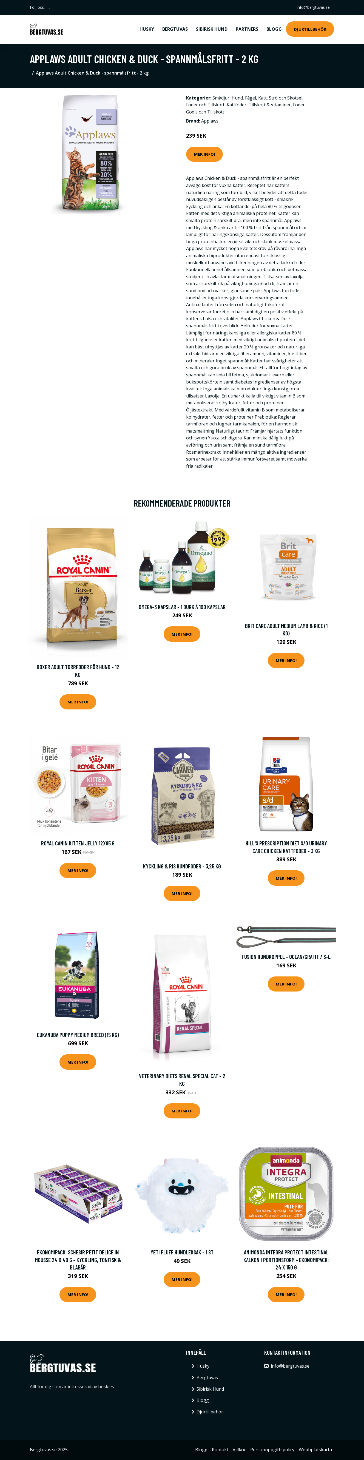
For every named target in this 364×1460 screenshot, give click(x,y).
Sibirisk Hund (212, 29)
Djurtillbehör (310, 29)
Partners (247, 29)
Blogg (274, 29)
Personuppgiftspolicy (272, 1450)
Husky (147, 29)
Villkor (239, 1450)
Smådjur (220, 98)
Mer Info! (204, 154)
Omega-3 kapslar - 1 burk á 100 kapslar (182, 606)
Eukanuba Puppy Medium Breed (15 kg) (78, 1034)
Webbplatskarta (315, 1450)
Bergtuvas (175, 29)
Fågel (250, 98)
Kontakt (220, 1450)
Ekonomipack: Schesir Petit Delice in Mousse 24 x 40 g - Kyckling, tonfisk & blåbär (78, 1260)
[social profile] (50, 7)
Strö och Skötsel (285, 98)
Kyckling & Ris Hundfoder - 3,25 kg (182, 866)
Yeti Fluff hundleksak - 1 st (182, 1252)
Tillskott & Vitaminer (270, 105)
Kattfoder (236, 105)
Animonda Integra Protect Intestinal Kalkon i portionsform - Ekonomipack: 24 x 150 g (286, 1260)
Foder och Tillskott (205, 105)
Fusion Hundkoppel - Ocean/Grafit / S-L (286, 956)
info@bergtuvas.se (313, 7)
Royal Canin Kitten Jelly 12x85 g (78, 843)
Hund (237, 98)
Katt (262, 98)
